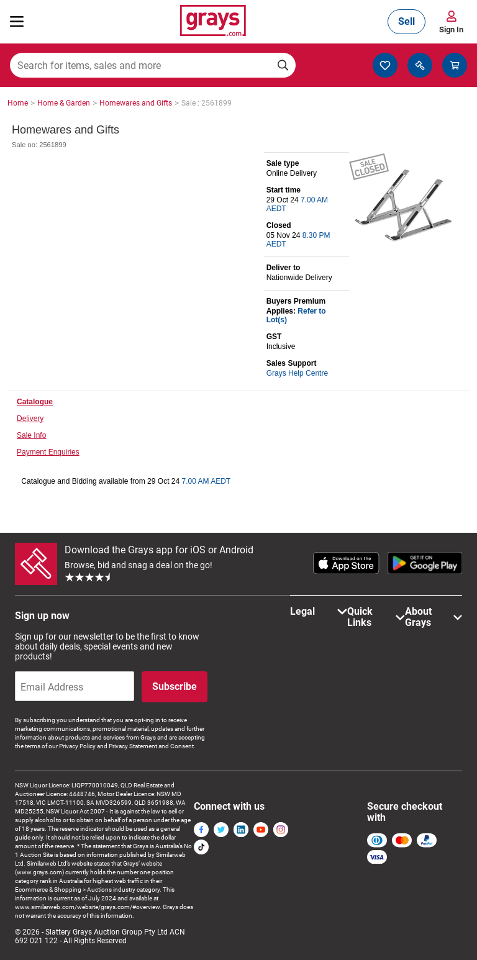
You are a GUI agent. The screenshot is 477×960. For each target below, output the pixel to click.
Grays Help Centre (297, 373)
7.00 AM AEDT (205, 481)
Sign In (451, 29)
